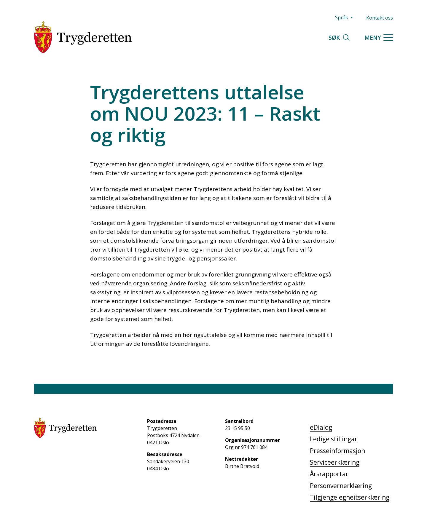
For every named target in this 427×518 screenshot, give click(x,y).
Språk (342, 17)
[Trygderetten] (83, 37)
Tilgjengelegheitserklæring (349, 497)
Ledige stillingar (333, 439)
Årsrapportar (329, 474)
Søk (339, 37)
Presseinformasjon (337, 451)
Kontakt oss (379, 18)
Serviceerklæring (334, 462)
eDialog (321, 427)
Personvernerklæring (341, 486)
